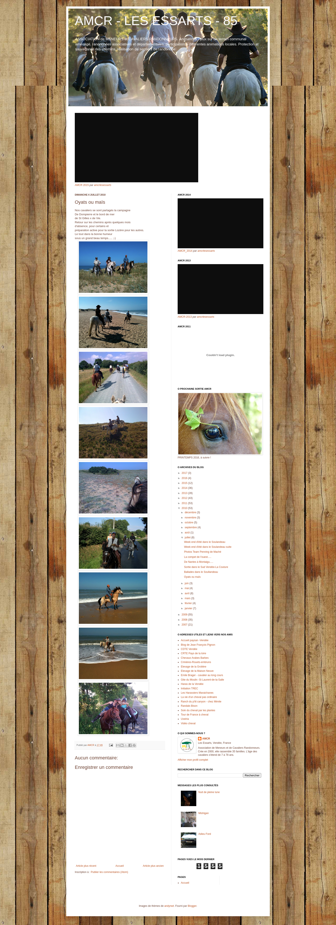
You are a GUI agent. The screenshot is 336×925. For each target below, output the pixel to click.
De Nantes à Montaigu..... (198, 561)
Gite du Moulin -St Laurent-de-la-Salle (202, 679)
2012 (185, 498)
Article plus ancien (153, 865)
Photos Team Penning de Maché (202, 551)
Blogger (192, 905)
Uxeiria (185, 718)
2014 (185, 487)
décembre (191, 512)
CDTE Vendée (189, 649)
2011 (185, 503)
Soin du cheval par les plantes (198, 710)
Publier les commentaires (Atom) (109, 872)
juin (187, 583)
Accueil (120, 865)
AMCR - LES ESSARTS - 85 (156, 20)
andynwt (169, 905)
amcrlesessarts (102, 185)
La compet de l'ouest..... (197, 556)
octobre (189, 522)
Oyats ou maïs (192, 576)
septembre (191, 527)
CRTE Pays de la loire (193, 653)
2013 (185, 493)
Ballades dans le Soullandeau (201, 571)
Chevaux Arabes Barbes (194, 657)
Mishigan (203, 813)
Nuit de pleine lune (209, 792)
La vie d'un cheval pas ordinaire (199, 697)
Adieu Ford (204, 833)
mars (188, 598)
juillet (188, 537)
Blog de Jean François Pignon (198, 644)
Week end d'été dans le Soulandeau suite (207, 546)
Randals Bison (189, 705)
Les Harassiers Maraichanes (197, 692)
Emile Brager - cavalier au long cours (202, 675)
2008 (185, 619)
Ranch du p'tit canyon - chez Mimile (201, 701)
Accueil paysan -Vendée (194, 640)
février (189, 603)
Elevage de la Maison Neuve (197, 670)
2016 (185, 478)
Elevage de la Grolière (193, 666)
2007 (185, 624)
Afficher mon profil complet (193, 759)
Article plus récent (86, 865)
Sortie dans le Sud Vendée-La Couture (206, 567)
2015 (185, 483)
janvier (189, 608)
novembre (191, 517)
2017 (185, 472)
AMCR (206, 738)
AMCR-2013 (185, 316)
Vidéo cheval (188, 723)
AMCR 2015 (82, 185)
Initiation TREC (189, 688)
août (187, 532)
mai (187, 588)
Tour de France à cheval (194, 714)
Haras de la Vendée (192, 684)
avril (187, 593)
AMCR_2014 (185, 250)
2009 (185, 614)
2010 (185, 508)
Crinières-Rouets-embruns (196, 662)
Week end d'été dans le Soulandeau (204, 541)
